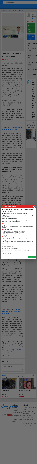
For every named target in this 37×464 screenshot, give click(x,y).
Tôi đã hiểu (31, 257)
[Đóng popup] (34, 207)
